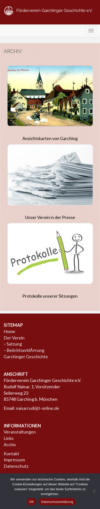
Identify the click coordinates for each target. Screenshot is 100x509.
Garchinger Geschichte (26, 356)
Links (9, 438)
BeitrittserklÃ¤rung (25, 350)
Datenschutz (16, 466)
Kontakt (11, 453)
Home (9, 331)
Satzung (14, 344)
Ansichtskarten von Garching (50, 138)
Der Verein (14, 337)
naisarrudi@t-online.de (37, 408)
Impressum (14, 459)
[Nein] (93, 491)
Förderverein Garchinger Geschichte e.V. (50, 20)
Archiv (10, 444)
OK (31, 502)
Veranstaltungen (20, 431)
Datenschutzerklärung (57, 502)
